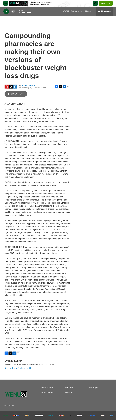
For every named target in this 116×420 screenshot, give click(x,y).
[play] (6, 11)
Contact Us (69, 388)
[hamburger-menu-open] (5, 3)
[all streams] (104, 11)
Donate (106, 3)
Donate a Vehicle (47, 388)
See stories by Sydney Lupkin (18, 368)
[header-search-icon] (95, 3)
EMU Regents (94, 388)
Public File (69, 393)
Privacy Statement (47, 393)
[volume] (13, 11)
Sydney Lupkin (28, 85)
